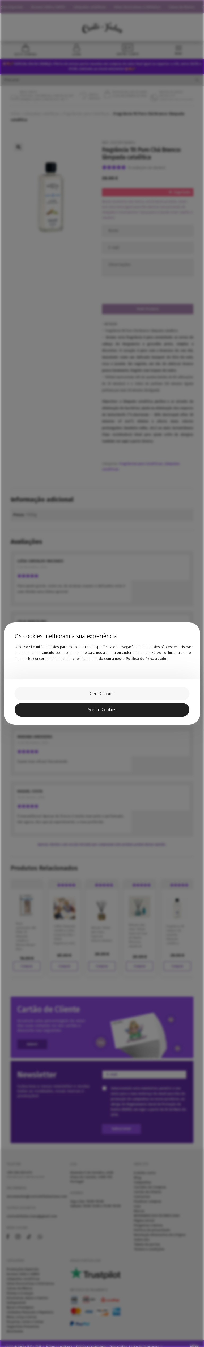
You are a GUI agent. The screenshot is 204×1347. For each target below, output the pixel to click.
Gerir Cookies (102, 693)
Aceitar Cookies (102, 709)
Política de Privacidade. (146, 658)
